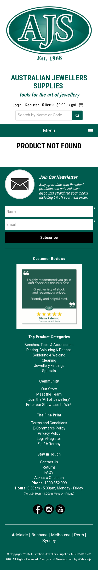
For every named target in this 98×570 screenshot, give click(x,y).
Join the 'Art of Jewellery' (49, 399)
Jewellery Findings (49, 365)
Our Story (49, 389)
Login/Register (49, 438)
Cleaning (49, 360)
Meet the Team (49, 394)
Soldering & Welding (49, 355)
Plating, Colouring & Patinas (49, 350)
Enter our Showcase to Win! (48, 405)
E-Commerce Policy (49, 428)
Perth (79, 534)
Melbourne (61, 534)
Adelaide (20, 534)
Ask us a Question (49, 478)
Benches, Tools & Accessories (49, 345)
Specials (49, 371)
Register (32, 105)
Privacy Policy (49, 433)
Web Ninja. (85, 559)
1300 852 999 (55, 483)
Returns (49, 467)
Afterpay (53, 444)
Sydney (49, 540)
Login (17, 105)
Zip (40, 444)
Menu (49, 130)
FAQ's (49, 472)
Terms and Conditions (49, 423)
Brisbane (39, 534)
